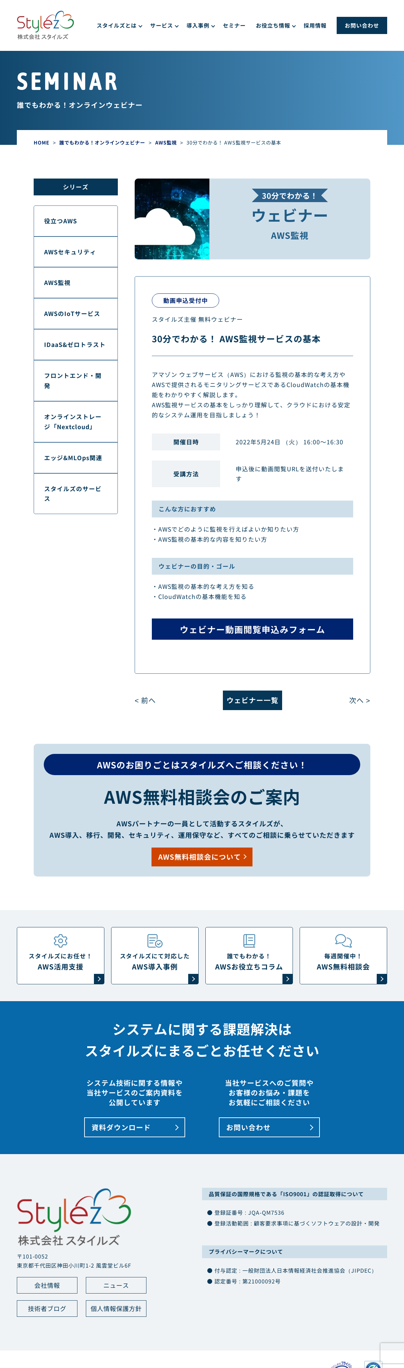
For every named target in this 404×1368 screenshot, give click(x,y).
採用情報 (315, 25)
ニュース (116, 1286)
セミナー (234, 25)
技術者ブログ (47, 1310)
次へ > (359, 700)
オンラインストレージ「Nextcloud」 (73, 421)
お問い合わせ (362, 25)
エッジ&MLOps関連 (73, 457)
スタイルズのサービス (73, 493)
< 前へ (145, 700)
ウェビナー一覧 (252, 700)
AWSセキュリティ (70, 252)
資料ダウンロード (121, 1128)
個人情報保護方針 (116, 1310)
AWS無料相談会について (199, 857)
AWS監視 (57, 283)
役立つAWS (60, 221)
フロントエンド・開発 (73, 380)
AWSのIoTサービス (72, 313)
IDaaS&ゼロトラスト (75, 344)
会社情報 (47, 1286)
